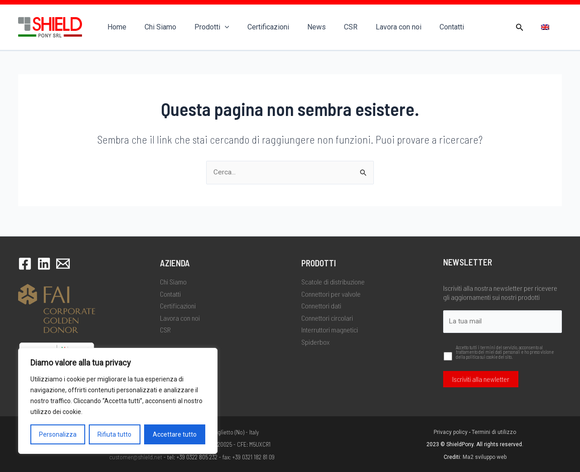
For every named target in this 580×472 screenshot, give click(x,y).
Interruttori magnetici (329, 328)
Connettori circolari (327, 317)
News (300, 27)
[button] (520, 27)
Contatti (424, 27)
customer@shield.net (135, 457)
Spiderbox (315, 341)
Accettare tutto (175, 434)
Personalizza (58, 434)
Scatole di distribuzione (333, 281)
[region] (118, 401)
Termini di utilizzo (494, 432)
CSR (331, 27)
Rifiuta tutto (114, 434)
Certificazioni (255, 27)
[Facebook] (25, 263)
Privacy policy (451, 432)
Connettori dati (321, 305)
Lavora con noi (375, 27)
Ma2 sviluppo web (485, 457)
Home (115, 27)
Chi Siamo (155, 27)
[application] (215, 27)
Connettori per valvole (331, 293)
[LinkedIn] (44, 263)
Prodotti (202, 27)
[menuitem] (545, 27)
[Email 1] (63, 263)
